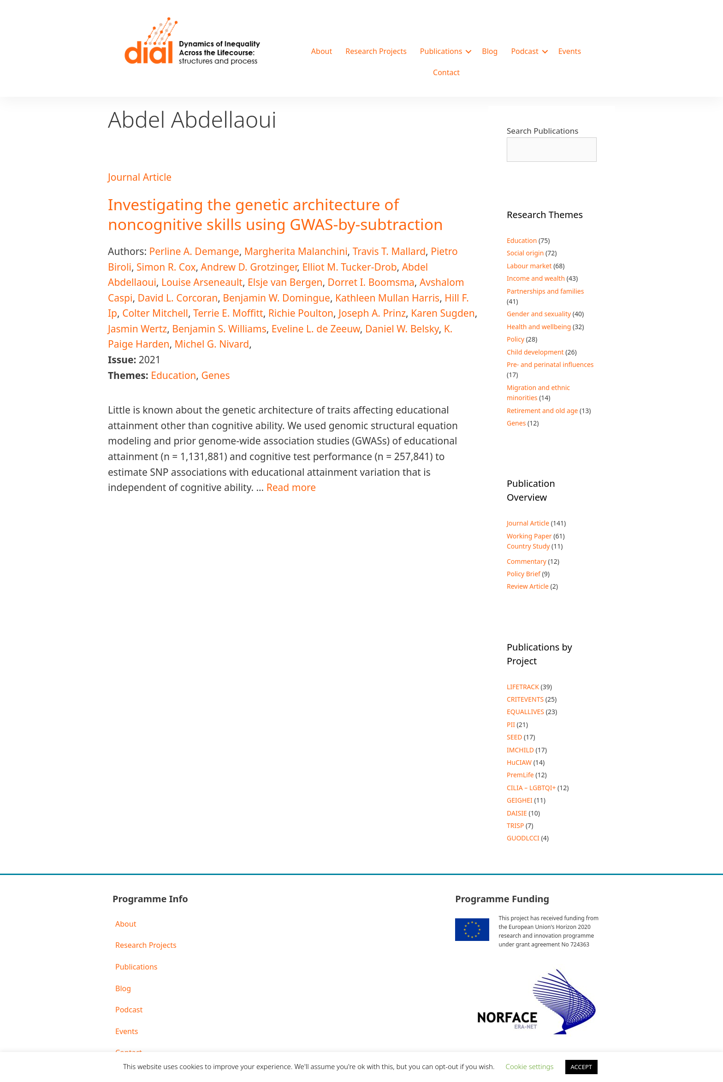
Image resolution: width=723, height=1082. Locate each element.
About (321, 51)
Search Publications (542, 130)
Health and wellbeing (539, 326)
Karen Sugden (442, 313)
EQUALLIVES (525, 711)
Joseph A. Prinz (372, 313)
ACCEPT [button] (582, 1067)
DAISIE (517, 813)
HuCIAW (519, 762)
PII (511, 724)
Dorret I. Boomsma (371, 282)
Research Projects (376, 51)
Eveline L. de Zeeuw (316, 328)
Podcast (524, 51)
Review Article (528, 586)
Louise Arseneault (202, 282)
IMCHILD (520, 749)
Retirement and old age (542, 410)
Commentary (526, 561)
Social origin (525, 252)
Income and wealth (536, 278)
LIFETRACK (523, 686)
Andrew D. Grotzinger (249, 266)
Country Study (528, 546)
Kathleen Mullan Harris (387, 297)
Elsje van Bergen (285, 282)
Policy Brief (523, 573)
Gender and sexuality (539, 313)
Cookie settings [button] (530, 1066)
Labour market (529, 265)
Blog (490, 51)
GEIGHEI (520, 800)
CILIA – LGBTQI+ (531, 787)
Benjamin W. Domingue (276, 297)
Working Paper (529, 536)
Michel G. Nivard (212, 343)
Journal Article (140, 177)
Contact (446, 72)
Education (173, 375)
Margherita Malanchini (296, 251)
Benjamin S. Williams (219, 328)
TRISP (515, 825)
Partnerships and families (545, 291)
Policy (515, 339)
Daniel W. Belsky (402, 328)
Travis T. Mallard (389, 251)
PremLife (520, 774)
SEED (514, 737)
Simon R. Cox (166, 266)
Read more (291, 487)
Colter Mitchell (155, 313)
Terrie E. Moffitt (228, 313)
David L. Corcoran (178, 297)
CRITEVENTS (525, 699)
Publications (441, 51)
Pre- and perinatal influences (550, 364)
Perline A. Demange (194, 251)
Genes (215, 375)
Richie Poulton (300, 313)
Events (569, 51)
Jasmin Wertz (137, 328)
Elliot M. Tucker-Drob (349, 266)
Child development (535, 352)
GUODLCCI (523, 838)
